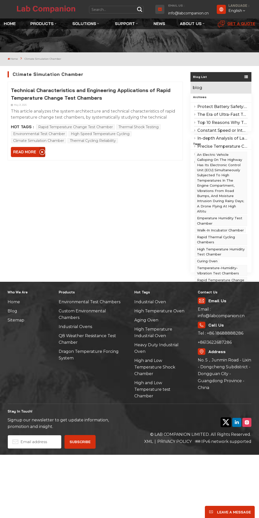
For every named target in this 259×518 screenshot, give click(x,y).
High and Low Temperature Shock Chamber (154, 431)
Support (125, 23)
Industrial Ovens (75, 390)
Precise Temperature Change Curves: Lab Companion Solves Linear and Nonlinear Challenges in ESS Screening (221, 152)
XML (148, 504)
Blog (12, 374)
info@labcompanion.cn (188, 13)
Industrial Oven (150, 365)
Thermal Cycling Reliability (93, 140)
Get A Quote (236, 24)
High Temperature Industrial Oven (153, 396)
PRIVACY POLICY (174, 504)
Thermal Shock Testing (138, 127)
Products (42, 23)
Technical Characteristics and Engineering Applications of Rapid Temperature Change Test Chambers (90, 94)
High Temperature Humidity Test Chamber (221, 294)
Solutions (84, 23)
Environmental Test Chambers (89, 365)
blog (197, 87)
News (159, 23)
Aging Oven (146, 383)
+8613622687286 (215, 405)
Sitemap (16, 383)
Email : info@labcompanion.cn (221, 375)
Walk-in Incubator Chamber (220, 273)
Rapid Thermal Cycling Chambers (216, 283)
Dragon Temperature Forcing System (89, 418)
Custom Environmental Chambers (82, 377)
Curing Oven (207, 305)
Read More (24, 151)
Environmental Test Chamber (39, 134)
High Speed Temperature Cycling (100, 134)
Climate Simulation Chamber (38, 140)
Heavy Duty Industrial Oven (156, 411)
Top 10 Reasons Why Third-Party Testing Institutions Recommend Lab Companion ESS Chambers (221, 128)
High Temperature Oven (159, 374)
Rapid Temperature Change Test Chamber (75, 127)
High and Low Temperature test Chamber (152, 453)
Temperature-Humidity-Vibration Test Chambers (218, 313)
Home (10, 23)
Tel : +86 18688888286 (220, 396)
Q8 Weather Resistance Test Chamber (87, 402)
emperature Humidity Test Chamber (219, 264)
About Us (191, 23)
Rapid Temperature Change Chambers (220, 325)
